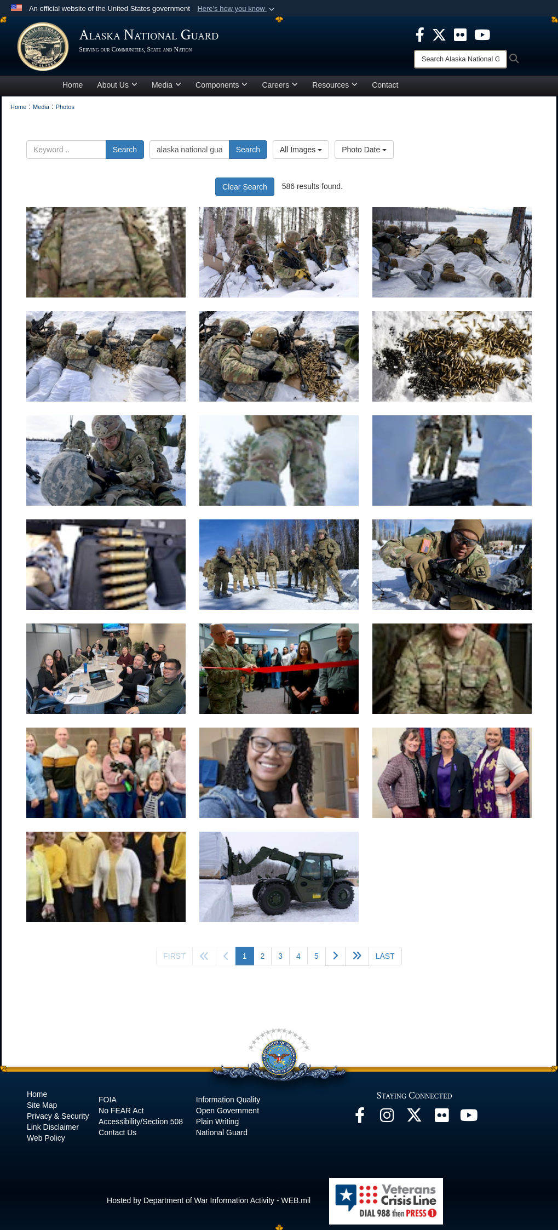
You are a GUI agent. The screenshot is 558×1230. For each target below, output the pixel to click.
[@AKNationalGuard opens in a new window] (414, 1123)
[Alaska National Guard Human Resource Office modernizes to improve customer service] (106, 673)
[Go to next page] (335, 961)
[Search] (460, 59)
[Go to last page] (385, 961)
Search (125, 154)
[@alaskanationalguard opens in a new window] (387, 1123)
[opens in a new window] (420, 34)
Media (166, 89)
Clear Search (244, 191)
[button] (237, 8)
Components (221, 89)
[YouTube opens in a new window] (469, 1123)
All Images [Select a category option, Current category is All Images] (301, 154)
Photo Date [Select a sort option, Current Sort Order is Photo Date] (364, 154)
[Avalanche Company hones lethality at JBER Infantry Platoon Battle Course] (106, 257)
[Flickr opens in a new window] (442, 1123)
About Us (117, 89)
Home (72, 89)
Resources (335, 89)
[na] (452, 673)
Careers (280, 89)
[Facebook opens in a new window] (359, 1123)
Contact (385, 89)
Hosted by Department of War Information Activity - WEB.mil (208, 1205)
